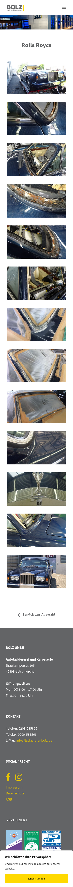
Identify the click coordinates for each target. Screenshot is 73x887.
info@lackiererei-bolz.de (34, 740)
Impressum (14, 787)
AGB (9, 799)
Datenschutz (15, 793)
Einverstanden (36, 878)
